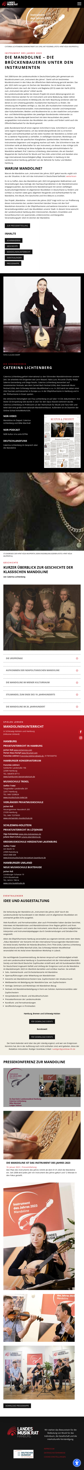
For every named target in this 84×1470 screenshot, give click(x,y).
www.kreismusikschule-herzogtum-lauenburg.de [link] (24, 857)
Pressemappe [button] (13, 263)
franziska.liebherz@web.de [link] (32, 756)
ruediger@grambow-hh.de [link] (63, 1049)
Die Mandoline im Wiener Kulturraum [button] (28, 682)
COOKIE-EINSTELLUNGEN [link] (55, 1457)
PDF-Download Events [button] (42, 1021)
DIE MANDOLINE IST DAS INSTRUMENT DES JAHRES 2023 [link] (38, 1162)
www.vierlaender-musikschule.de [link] (17, 818)
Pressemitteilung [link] (29, 1167)
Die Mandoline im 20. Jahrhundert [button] (25, 706)
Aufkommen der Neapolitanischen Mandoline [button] (33, 670)
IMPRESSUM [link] (49, 1448)
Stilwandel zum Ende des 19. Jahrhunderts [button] (30, 694)
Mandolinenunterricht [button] (18, 252)
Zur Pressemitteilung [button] (17, 225)
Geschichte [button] (12, 246)
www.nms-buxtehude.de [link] (14, 883)
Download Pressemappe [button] (17, 1405)
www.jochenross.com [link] (23, 750)
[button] (79, 6)
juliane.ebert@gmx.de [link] (31, 837)
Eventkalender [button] (14, 257)
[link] (10, 3)
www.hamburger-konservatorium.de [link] (19, 776)
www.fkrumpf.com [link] (29, 753)
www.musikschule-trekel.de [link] (15, 797)
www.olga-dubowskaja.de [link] (30, 834)
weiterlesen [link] (71, 176)
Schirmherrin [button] (13, 240)
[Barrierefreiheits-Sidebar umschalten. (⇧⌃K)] (77, 1463)
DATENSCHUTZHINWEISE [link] (54, 1452)
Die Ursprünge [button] (14, 658)
